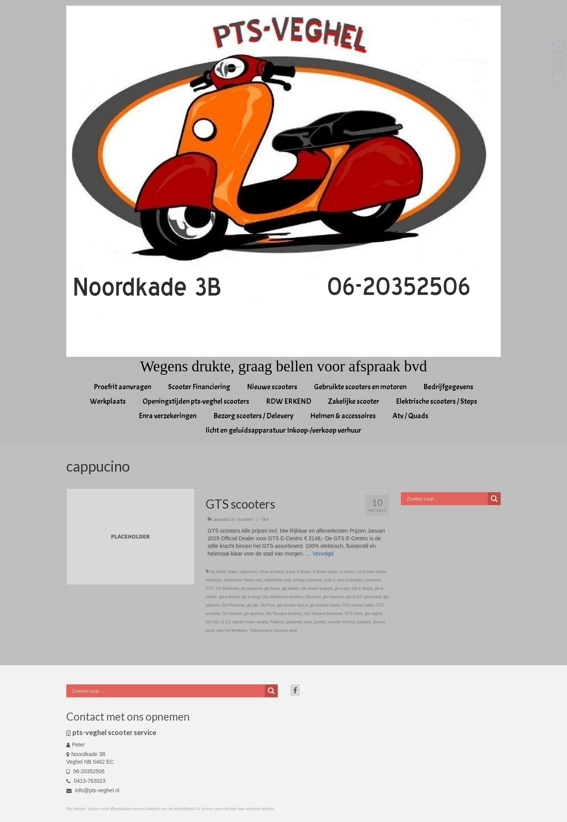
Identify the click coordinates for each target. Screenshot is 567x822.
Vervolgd (322, 554)
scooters (363, 622)
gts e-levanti (229, 597)
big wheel (218, 572)
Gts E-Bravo (362, 588)
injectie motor (243, 622)
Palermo (277, 622)
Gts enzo (312, 597)
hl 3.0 (225, 622)
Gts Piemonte (233, 605)
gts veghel (373, 614)
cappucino (248, 572)
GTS (210, 588)
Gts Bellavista (227, 588)
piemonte (294, 622)
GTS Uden (353, 614)
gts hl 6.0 (354, 597)
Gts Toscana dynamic (284, 614)
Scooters (245, 519)
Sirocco (379, 622)
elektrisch (214, 580)
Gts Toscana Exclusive (323, 614)
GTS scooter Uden (358, 605)
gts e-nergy (251, 597)
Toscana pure (261, 630)
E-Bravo (304, 572)
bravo (232, 572)
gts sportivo (253, 614)
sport (210, 630)
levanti (262, 622)
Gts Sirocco (232, 614)
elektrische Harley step (243, 580)
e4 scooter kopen (371, 572)
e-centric (347, 572)
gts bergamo (252, 588)
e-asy (290, 572)
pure (308, 622)
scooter (320, 622)
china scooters (271, 572)
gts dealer (290, 588)
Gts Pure (267, 605)
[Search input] (446, 498)
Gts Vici (212, 622)
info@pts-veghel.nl (92, 790)
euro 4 (329, 580)
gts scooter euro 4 (292, 605)
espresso (314, 580)
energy (298, 580)
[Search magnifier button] (494, 498)
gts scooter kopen (325, 605)
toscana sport (285, 630)
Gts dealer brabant (316, 588)
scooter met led (341, 622)
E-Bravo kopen (325, 572)
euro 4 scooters (350, 580)
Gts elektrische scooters (283, 597)
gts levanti (372, 597)
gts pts (252, 605)
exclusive (373, 580)
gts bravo (272, 588)
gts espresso (333, 597)
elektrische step (277, 580)
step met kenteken (232, 630)
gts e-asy (342, 588)
